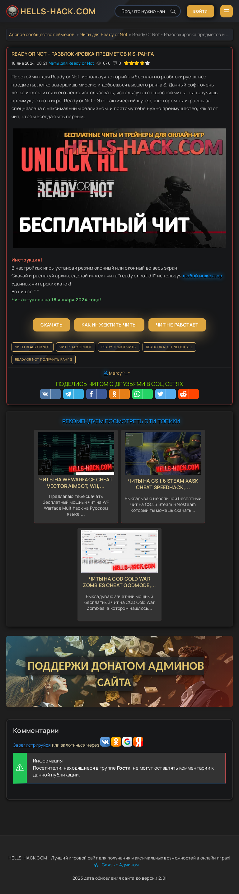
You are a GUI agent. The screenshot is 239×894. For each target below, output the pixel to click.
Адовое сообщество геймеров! (42, 34)
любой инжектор (202, 275)
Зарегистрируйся (32, 745)
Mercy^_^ (119, 373)
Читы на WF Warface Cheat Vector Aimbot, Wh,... (76, 482)
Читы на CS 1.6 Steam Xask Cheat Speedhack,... (163, 484)
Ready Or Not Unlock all (169, 347)
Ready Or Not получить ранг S (43, 359)
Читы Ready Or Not (32, 347)
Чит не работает (177, 325)
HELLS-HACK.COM (58, 11)
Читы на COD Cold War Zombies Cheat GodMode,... (119, 582)
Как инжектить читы (109, 325)
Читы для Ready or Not (104, 34)
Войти (200, 11)
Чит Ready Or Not (75, 347)
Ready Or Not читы (119, 347)
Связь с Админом (116, 865)
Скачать (51, 325)
